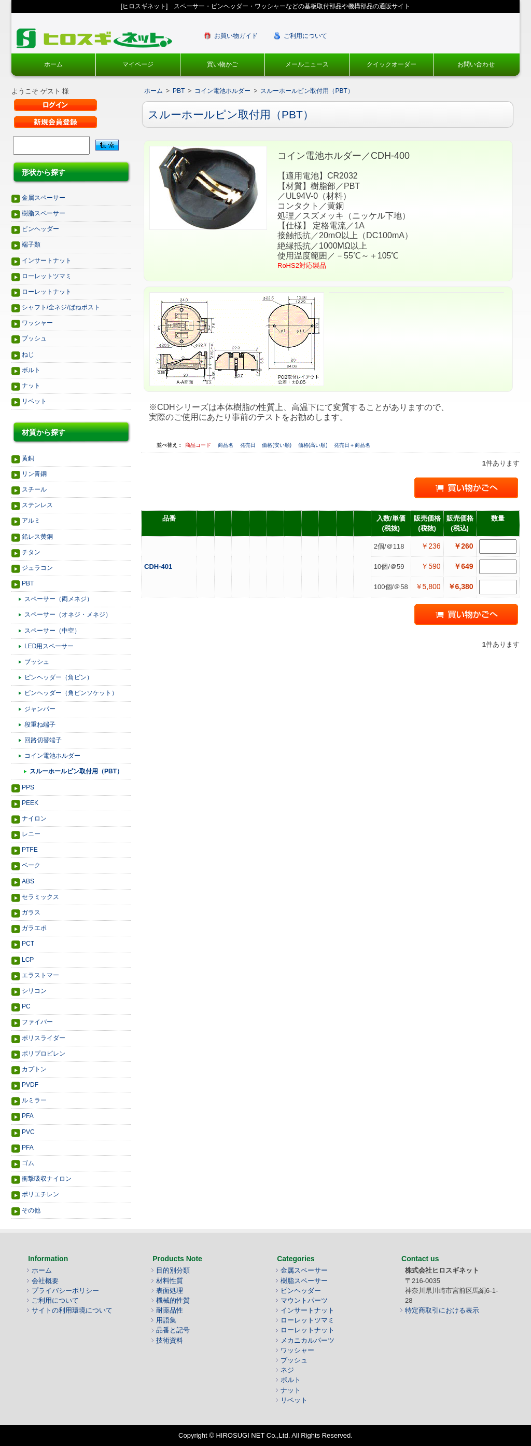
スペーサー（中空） (52, 630)
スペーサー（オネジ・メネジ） (67, 614)
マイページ (137, 64)
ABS (28, 881)
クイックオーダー (391, 64)
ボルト (31, 370)
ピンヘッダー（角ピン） (58, 677)
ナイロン (34, 818)
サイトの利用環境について (72, 1310)
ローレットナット (47, 291)
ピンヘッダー (40, 229)
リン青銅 (34, 474)
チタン (31, 552)
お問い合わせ (476, 64)
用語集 (166, 1320)
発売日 (248, 445)
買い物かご (222, 64)
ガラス (31, 912)
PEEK (30, 803)
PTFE (30, 849)
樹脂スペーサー (43, 213)
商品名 (226, 445)
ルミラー (34, 1100)
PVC (28, 1132)
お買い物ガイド (236, 35)
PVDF (30, 1084)
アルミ (31, 520)
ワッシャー (37, 322)
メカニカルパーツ (307, 1340)
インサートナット (47, 260)
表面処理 (169, 1290)
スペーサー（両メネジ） (58, 599)
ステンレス (37, 505)
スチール (34, 489)
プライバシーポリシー (65, 1290)
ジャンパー (39, 709)
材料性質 (169, 1281)
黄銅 (28, 458)
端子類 (31, 244)
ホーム (53, 64)
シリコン (34, 990)
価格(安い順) (277, 445)
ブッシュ (34, 338)
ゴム (28, 1163)
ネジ (287, 1370)
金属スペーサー (43, 197)
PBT (28, 583)
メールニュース (307, 64)
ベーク (31, 865)
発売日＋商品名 (352, 445)
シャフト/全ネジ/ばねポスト (61, 307)
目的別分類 (173, 1270)
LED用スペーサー (49, 646)
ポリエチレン (40, 1194)
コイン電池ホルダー (52, 755)
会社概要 (45, 1281)
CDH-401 (159, 566)
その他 (31, 1210)
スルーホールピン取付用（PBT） (76, 771)
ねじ (28, 354)
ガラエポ (34, 928)
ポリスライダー (43, 1038)
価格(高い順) (313, 445)
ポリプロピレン (43, 1053)
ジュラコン (37, 567)
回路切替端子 (43, 740)
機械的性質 (173, 1300)
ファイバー (37, 1022)
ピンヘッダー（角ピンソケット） (71, 693)
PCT (28, 943)
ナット (31, 385)
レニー (31, 834)
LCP (28, 959)
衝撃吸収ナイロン (47, 1178)
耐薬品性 (169, 1310)
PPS (28, 787)
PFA (28, 1116)
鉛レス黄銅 (37, 536)
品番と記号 (173, 1330)
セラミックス (40, 897)
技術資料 (169, 1340)
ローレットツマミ (47, 276)
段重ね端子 (39, 724)
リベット (34, 401)
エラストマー (40, 975)
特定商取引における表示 (442, 1310)
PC (26, 1006)
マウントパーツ (304, 1300)
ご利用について (305, 35)
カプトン (34, 1069)
